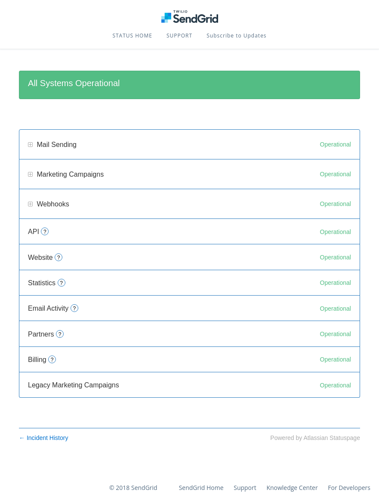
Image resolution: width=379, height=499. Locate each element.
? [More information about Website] (58, 258)
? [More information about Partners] (60, 334)
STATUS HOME (132, 35)
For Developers (349, 487)
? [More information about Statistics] (61, 283)
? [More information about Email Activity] (74, 309)
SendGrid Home (201, 487)
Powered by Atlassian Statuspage (315, 437)
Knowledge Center (291, 487)
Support (245, 487)
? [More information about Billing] (52, 360)
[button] (236, 36)
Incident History (43, 437)
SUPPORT (179, 35)
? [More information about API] (44, 232)
